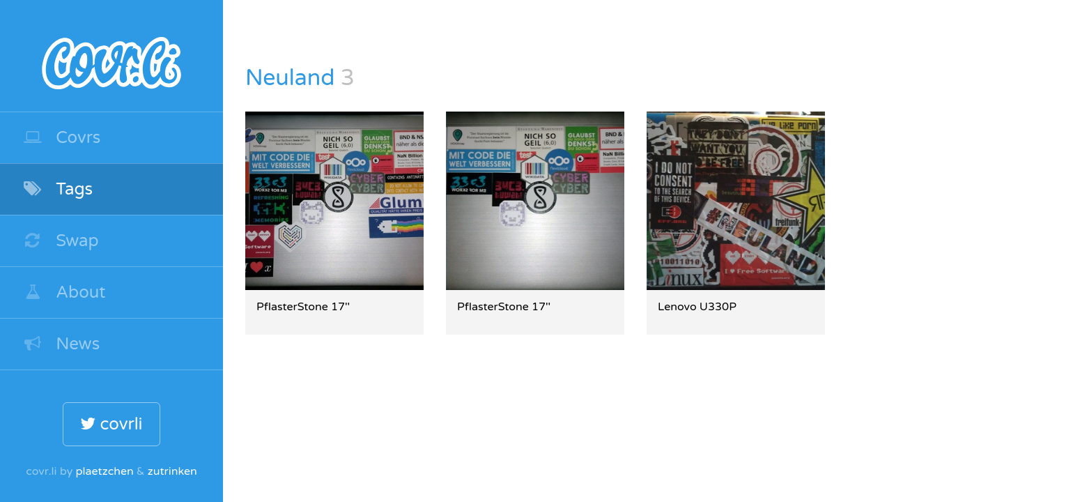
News (61, 344)
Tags (57, 189)
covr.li (111, 55)
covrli (111, 424)
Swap (60, 241)
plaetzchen (104, 471)
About (64, 292)
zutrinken (172, 471)
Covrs (61, 138)
